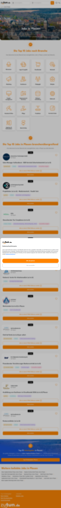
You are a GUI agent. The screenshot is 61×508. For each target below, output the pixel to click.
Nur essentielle (31, 265)
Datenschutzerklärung (10, 254)
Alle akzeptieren (30, 260)
